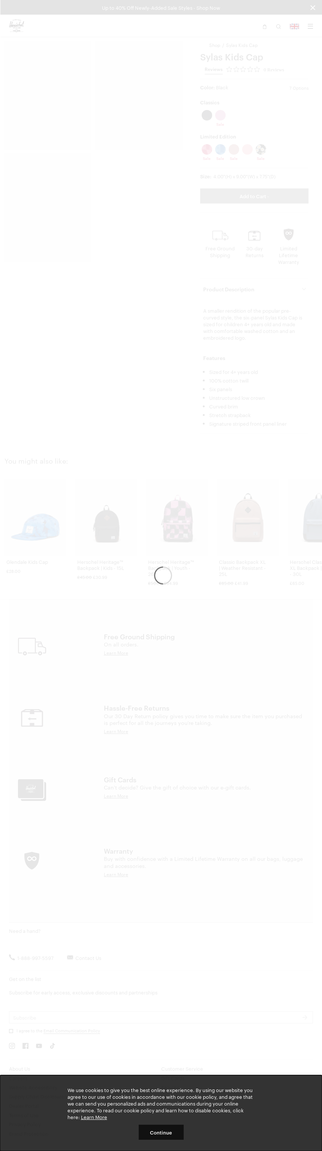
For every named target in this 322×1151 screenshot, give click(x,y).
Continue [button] (161, 1132)
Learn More (94, 1116)
